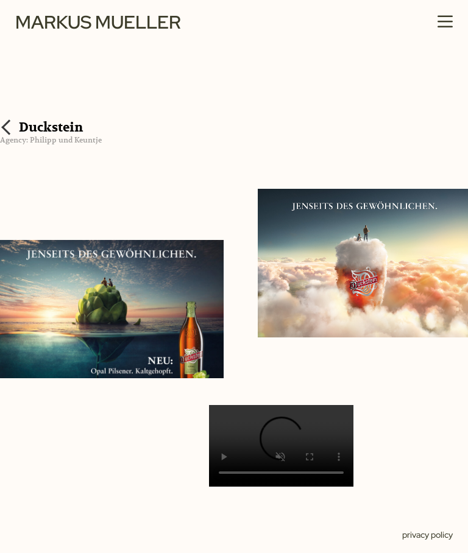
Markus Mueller (98, 22)
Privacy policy (427, 534)
